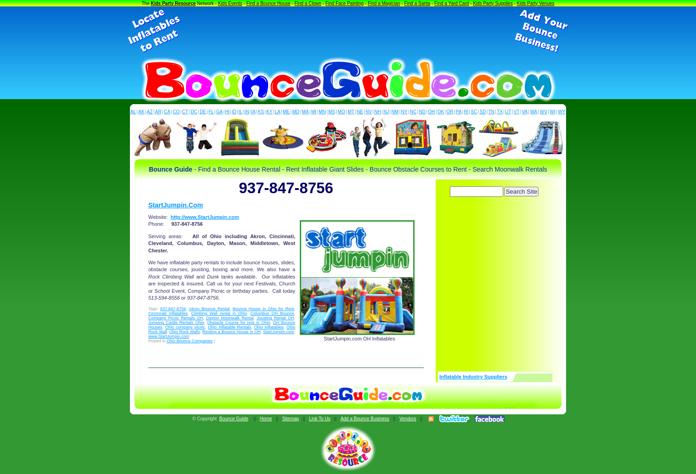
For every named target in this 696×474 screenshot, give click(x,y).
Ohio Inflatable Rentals (229, 327)
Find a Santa (417, 3)
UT (508, 111)
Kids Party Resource (173, 3)
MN (322, 111)
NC (413, 111)
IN (246, 111)
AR (158, 111)
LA (278, 111)
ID (234, 111)
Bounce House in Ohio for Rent (263, 309)
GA (219, 111)
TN (491, 111)
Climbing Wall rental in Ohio (219, 313)
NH (377, 111)
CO (176, 111)
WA (534, 111)
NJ (386, 111)
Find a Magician (384, 3)
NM (395, 111)
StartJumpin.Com (175, 205)
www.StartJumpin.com (168, 336)
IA (253, 111)
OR (450, 111)
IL (240, 111)
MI (313, 111)
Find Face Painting (345, 3)
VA (525, 111)
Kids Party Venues (536, 3)
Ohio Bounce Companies (190, 341)
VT (517, 111)
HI (227, 111)
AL (133, 111)
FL (211, 111)
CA (167, 111)
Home (266, 418)
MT (351, 111)
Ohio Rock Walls (184, 331)
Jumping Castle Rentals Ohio (176, 322)
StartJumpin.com (278, 331)
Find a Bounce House (268, 3)
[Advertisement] (348, 31)
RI (466, 111)
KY (269, 111)
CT (185, 111)
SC (474, 111)
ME (286, 111)
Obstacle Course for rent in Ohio (238, 322)
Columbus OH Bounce (272, 313)
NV (368, 111)
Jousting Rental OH (275, 318)
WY (561, 111)
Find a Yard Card (451, 3)
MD (296, 111)
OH (431, 111)
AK (141, 111)
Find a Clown (307, 3)
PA (459, 111)
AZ (150, 111)
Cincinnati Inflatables (168, 313)
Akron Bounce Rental (209, 309)
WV (543, 111)
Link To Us (320, 418)
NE (360, 111)
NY (404, 111)
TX (500, 111)
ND (422, 111)
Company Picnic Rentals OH (175, 318)
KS (261, 111)
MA (305, 111)
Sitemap (290, 418)
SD (483, 111)
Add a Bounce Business (365, 418)
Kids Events (230, 3)
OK (441, 111)
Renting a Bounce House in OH (231, 331)
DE (203, 111)
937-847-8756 (173, 309)
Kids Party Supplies (493, 3)
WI (552, 111)
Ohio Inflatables (268, 327)
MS (331, 111)
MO (341, 111)
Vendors (407, 418)
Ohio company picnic (185, 327)
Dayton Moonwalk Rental (229, 318)
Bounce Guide (233, 418)
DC (194, 111)
